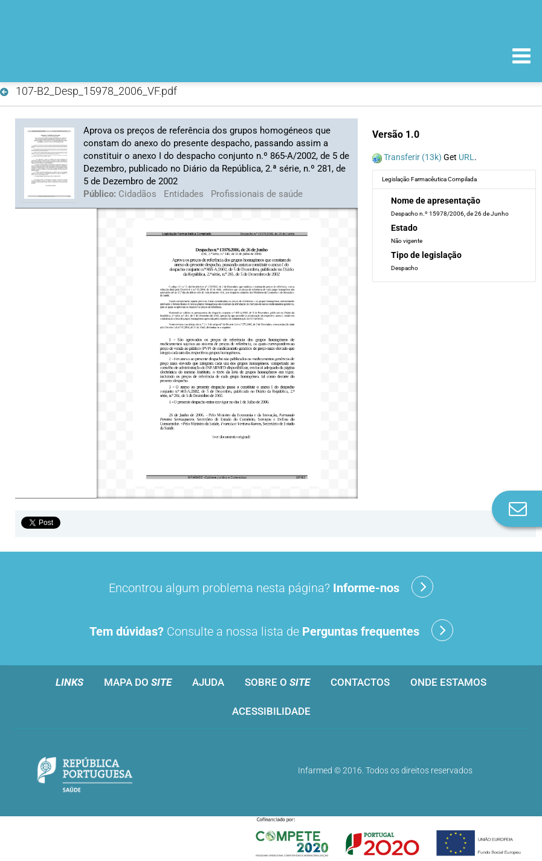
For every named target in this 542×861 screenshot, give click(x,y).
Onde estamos (448, 682)
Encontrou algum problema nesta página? (271, 587)
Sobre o (277, 682)
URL (466, 157)
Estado (404, 228)
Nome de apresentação (435, 200)
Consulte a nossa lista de (271, 630)
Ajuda (208, 682)
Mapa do (138, 682)
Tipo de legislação (426, 255)
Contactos (360, 682)
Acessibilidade (271, 711)
